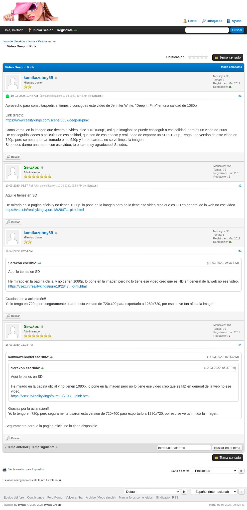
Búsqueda (214, 21)
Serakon (97, 96)
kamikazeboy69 (38, 78)
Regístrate (65, 30)
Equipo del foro (14, 497)
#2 (240, 185)
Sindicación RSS (167, 497)
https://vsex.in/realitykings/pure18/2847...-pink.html (44, 210)
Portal (192, 21)
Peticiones (44, 41)
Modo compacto (231, 66)
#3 (240, 250)
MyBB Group (52, 504)
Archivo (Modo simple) (101, 497)
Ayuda (237, 21)
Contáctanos (35, 497)
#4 (240, 344)
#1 (240, 95)
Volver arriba (74, 497)
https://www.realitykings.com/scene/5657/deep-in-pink (47, 120)
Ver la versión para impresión (26, 469)
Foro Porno (54, 497)
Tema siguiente (43, 447)
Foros (31, 41)
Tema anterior (17, 447)
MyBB (22, 504)
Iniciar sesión (43, 30)
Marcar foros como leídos (136, 497)
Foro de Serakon (13, 41)
